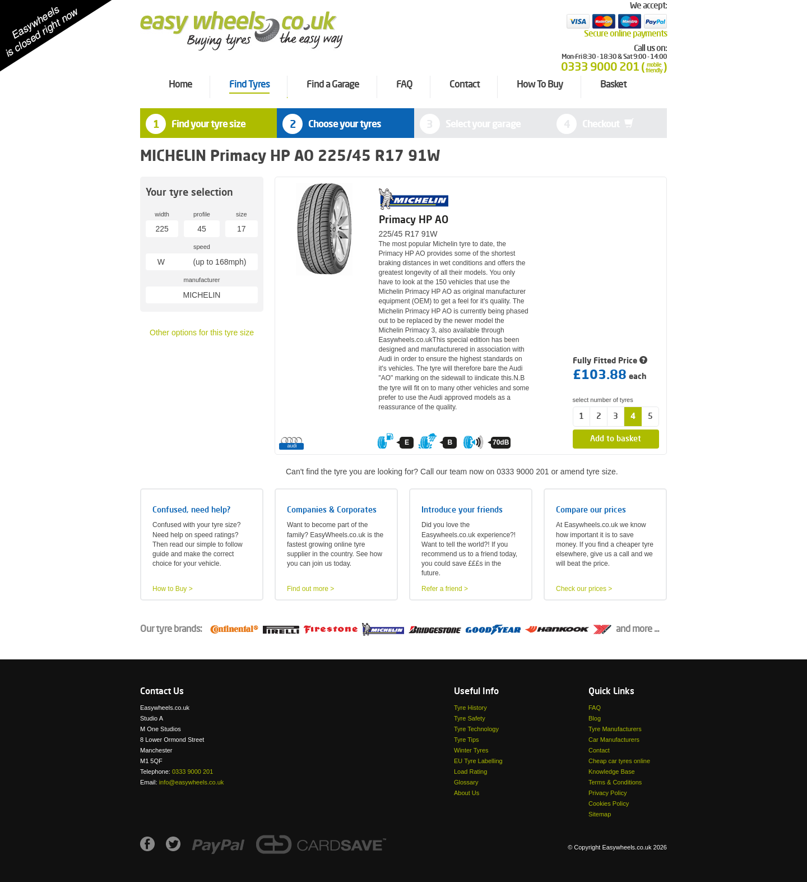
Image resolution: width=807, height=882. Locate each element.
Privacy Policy (607, 792)
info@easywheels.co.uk (191, 782)
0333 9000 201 (192, 771)
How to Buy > (172, 589)
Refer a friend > (444, 589)
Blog (594, 718)
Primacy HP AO (413, 220)
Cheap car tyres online (619, 761)
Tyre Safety (469, 718)
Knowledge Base (611, 771)
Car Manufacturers (613, 739)
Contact (599, 750)
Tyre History (470, 707)
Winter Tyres (471, 750)
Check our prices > (584, 589)
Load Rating (470, 771)
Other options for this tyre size (202, 332)
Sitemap (599, 814)
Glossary (466, 782)
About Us (466, 792)
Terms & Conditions (615, 782)
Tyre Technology (476, 729)
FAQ (594, 707)
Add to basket (615, 439)
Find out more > (310, 589)
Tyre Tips (466, 739)
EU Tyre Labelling (478, 761)
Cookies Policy (608, 803)
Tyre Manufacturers (615, 729)
